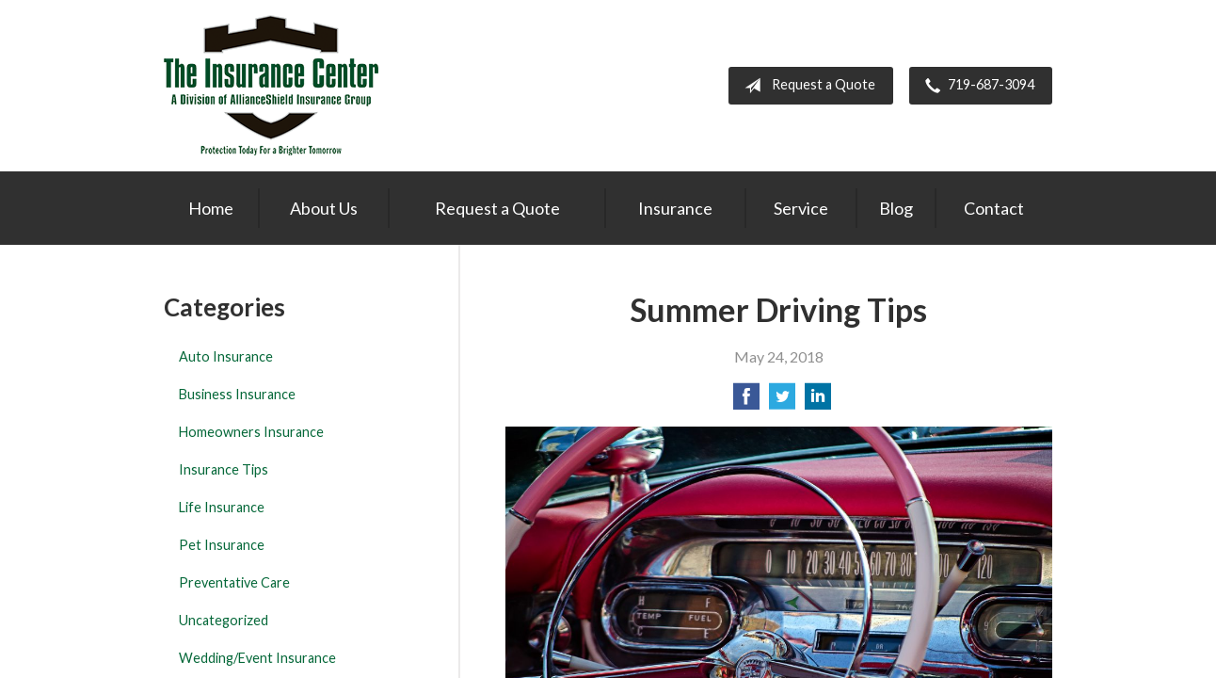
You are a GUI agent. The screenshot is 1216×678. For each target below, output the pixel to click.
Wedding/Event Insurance (257, 658)
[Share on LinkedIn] (818, 402)
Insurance (675, 208)
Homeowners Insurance (251, 432)
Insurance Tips (223, 469)
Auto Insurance (226, 356)
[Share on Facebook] (746, 402)
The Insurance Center (271, 85)
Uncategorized (223, 620)
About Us (324, 208)
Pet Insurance (221, 545)
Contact (994, 208)
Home (210, 208)
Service (801, 208)
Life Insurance (221, 507)
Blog (896, 208)
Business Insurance (237, 394)
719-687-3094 (976, 85)
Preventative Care (234, 582)
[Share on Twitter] (782, 402)
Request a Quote (806, 85)
